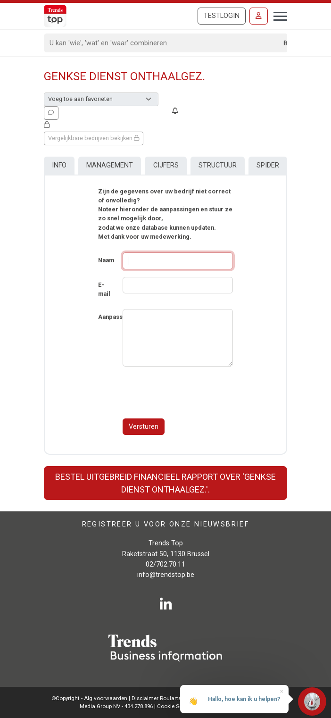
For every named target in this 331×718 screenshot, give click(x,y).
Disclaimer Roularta (157, 698)
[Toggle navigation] (277, 15)
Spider (268, 165)
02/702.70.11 (165, 564)
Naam (106, 260)
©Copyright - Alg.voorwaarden (89, 698)
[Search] (164, 42)
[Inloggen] (258, 16)
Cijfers (166, 165)
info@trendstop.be (165, 575)
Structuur (218, 165)
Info (59, 165)
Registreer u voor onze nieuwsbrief (165, 524)
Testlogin (222, 16)
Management (109, 165)
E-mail (104, 289)
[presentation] (194, 392)
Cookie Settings (177, 706)
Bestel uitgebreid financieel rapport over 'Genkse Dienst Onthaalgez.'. (165, 483)
